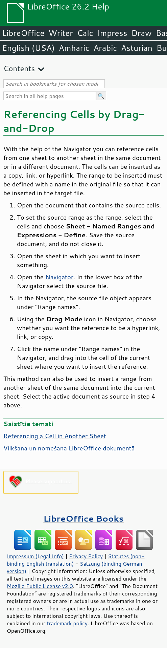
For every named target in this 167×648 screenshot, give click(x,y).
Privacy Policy (86, 556)
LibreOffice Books (83, 518)
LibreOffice (23, 33)
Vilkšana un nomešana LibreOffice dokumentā (69, 448)
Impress (112, 33)
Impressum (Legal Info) (35, 556)
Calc (85, 33)
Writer (60, 33)
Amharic (74, 48)
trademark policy (67, 623)
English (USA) (28, 48)
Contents (19, 68)
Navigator (59, 276)
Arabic (105, 48)
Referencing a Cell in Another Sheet (54, 435)
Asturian (136, 48)
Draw (141, 33)
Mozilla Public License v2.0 (40, 586)
